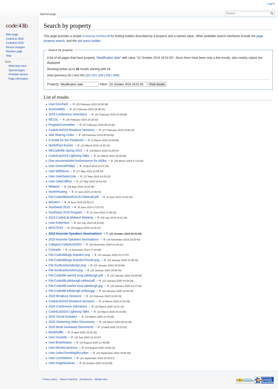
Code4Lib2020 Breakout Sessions (71, 301)
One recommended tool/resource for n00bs (77, 160)
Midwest (54, 186)
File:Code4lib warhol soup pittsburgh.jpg (75, 286)
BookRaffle (55, 332)
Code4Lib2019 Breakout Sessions (71, 130)
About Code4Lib (68, 379)
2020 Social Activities (62, 316)
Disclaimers (86, 379)
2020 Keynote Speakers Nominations (73, 239)
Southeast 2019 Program (65, 212)
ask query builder (89, 40)
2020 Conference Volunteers (67, 306)
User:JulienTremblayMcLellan (68, 353)
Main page (12, 34)
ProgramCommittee (61, 124)
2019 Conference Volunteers (67, 114)
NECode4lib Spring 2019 (65, 150)
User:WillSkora (58, 171)
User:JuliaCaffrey (60, 181)
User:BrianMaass (60, 342)
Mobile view (101, 379)
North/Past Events (60, 145)
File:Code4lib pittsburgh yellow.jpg (71, 291)
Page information (18, 78)
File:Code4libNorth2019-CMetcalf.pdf (73, 197)
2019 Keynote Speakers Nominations (75, 233)
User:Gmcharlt (58, 104)
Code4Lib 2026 (14, 38)
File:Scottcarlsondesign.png (67, 265)
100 (100, 75)
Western (54, 202)
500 (115, 75)
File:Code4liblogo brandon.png (69, 255)
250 (108, 75)
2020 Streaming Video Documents (71, 322)
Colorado (54, 249)
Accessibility (56, 109)
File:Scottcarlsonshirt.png (65, 270)
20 (88, 75)
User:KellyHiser (58, 222)
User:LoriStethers (60, 358)
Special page (48, 14)
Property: (53, 84)
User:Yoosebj (57, 337)
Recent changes (15, 47)
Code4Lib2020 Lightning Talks (68, 311)
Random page (14, 51)
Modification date (108, 57)
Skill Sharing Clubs (61, 135)
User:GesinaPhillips (61, 166)
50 (94, 75)
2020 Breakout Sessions (64, 296)
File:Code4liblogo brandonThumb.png (73, 260)
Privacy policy (50, 379)
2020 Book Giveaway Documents (70, 327)
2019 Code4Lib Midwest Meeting (70, 217)
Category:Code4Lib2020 (64, 244)
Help (8, 55)
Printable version (18, 74)
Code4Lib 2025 (14, 42)
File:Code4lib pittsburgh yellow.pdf (71, 280)
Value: (104, 84)
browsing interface (94, 36)
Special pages (16, 70)
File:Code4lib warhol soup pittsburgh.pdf (75, 275)
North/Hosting (57, 191)
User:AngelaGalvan (61, 363)
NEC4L (53, 119)
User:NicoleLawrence (62, 347)
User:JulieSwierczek (62, 176)
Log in (271, 3)
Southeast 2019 (59, 207)
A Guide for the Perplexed (65, 140)
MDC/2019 (55, 227)
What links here (17, 65)
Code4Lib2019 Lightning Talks (68, 155)
